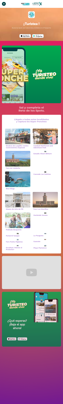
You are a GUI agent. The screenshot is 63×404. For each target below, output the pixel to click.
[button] (4, 4)
